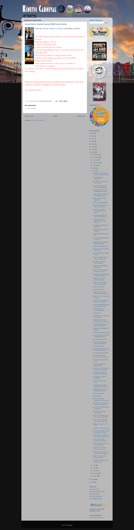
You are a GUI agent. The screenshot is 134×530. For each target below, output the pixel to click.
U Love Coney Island (98, 346)
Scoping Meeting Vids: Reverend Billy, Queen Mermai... (99, 221)
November (96, 157)
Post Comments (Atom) (38, 120)
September (96, 162)
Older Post (81, 116)
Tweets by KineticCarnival (96, 517)
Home (55, 116)
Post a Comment (31, 108)
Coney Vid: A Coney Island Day (101, 428)
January (95, 476)
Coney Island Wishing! (99, 289)
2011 (92, 144)
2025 (92, 133)
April (94, 468)
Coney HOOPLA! (97, 313)
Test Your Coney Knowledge (100, 202)
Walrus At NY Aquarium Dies (100, 246)
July (94, 168)
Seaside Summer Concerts (53, 28)
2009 (92, 149)
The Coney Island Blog (95, 496)
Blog (26, 16)
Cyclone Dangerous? (98, 393)
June (94, 171)
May (94, 465)
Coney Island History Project (97, 491)
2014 (92, 139)
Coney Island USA (94, 489)
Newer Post (29, 116)
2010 (92, 147)
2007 (92, 479)
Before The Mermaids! (99, 287)
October (95, 160)
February (95, 473)
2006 (92, 482)
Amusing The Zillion (94, 494)
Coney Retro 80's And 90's (100, 339)
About (33, 16)
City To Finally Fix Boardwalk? (100, 353)
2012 (92, 141)
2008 (92, 152)
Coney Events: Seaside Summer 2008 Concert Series (46, 24)
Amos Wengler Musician (95, 499)
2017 (92, 136)
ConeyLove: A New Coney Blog (101, 332)
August (95, 165)
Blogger (70, 525)
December (96, 154)
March (95, 470)
